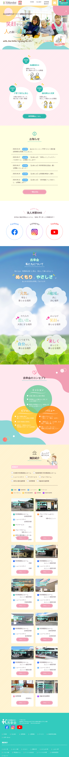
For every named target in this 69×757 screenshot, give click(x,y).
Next (0, 28)
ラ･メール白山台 (29, 733)
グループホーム (8, 466)
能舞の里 (34, 730)
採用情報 (46, 2)
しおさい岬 (56, 730)
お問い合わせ (6, 718)
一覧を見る (34, 183)
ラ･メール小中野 (42, 733)
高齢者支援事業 (42, 466)
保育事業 (31, 466)
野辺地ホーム (17, 733)
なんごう (5, 736)
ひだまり (25, 730)
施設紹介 (46, 3)
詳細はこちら (17, 521)
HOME (32, 2)
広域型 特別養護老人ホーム (11, 463)
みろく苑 (5, 730)
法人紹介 (38, 2)
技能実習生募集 (52, 715)
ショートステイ (46, 463)
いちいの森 (6, 733)
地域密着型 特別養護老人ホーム (30, 463)
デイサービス (57, 463)
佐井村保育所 (55, 733)
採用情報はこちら (34, 116)
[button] (20, 743)
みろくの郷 (15, 730)
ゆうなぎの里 (44, 730)
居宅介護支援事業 (20, 466)
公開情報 (32, 715)
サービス (41, 715)
